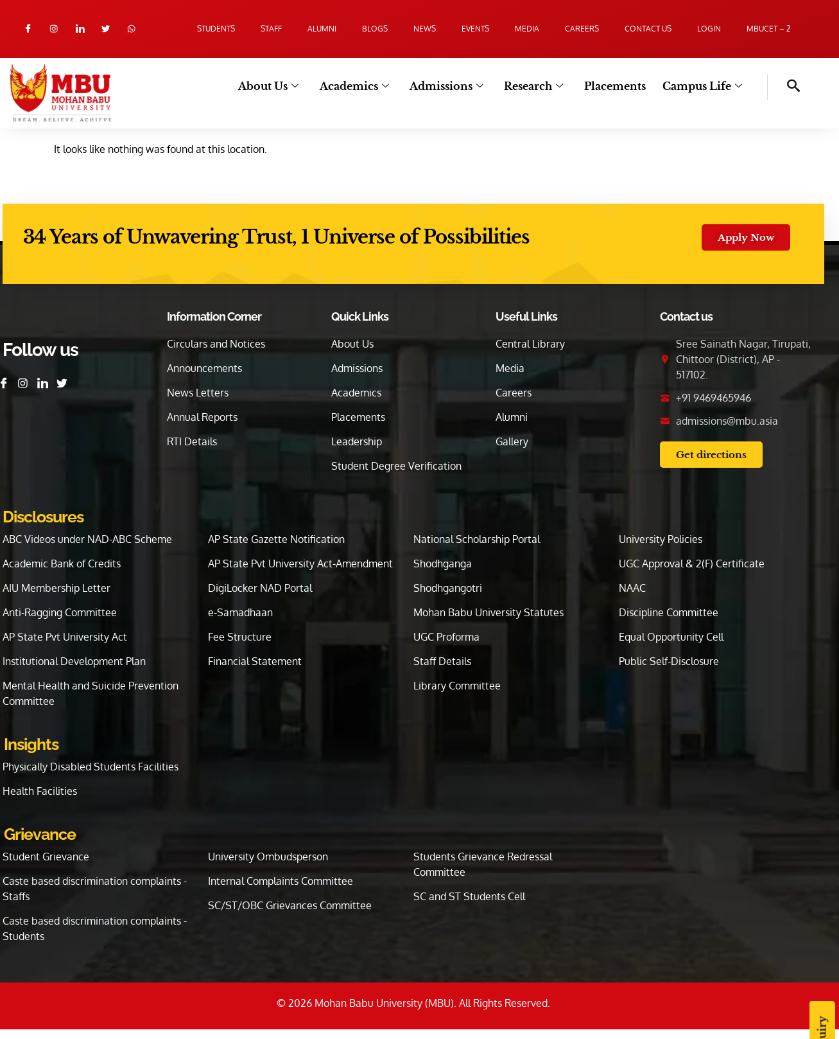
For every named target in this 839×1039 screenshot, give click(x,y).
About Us (277, 86)
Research (537, 86)
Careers (582, 28)
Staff (271, 28)
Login (709, 28)
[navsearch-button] (784, 87)
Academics (360, 86)
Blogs (375, 28)
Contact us (648, 28)
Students (216, 28)
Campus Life (703, 86)
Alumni (321, 28)
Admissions (452, 86)
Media (527, 28)
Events (475, 28)
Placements (617, 86)
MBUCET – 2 (769, 28)
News (424, 28)
